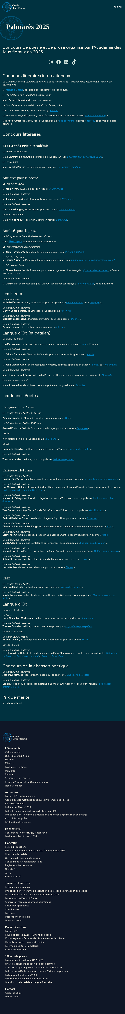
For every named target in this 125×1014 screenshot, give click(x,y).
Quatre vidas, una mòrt (95, 270)
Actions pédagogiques (17, 887)
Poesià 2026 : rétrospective (20, 796)
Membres (10, 770)
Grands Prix (11, 869)
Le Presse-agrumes (63, 459)
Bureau (9, 774)
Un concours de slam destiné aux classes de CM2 (32, 894)
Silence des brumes (70, 587)
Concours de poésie (16, 854)
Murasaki (107, 375)
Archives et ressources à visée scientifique (28, 901)
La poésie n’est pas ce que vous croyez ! (93, 260)
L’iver (83, 344)
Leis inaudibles (86, 283)
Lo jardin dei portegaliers (78, 626)
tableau (91, 120)
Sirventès (92, 518)
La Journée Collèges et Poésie (21, 898)
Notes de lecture (14, 920)
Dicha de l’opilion (11, 656)
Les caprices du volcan (93, 542)
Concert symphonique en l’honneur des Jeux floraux (33, 967)
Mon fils (66, 310)
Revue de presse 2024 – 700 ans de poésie (28, 934)
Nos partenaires (13, 785)
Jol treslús (87, 618)
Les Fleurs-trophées (16, 767)
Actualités (11, 792)
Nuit (67, 418)
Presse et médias (15, 927)
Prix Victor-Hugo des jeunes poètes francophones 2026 (35, 850)
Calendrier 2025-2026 (17, 755)
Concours (11, 842)
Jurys (8, 872)
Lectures (10, 913)
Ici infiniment (56, 188)
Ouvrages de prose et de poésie (22, 857)
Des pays (94, 302)
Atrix (108, 526)
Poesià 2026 (11, 931)
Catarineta (111, 653)
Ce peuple (82, 428)
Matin (105, 534)
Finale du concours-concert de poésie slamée (30, 963)
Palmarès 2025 (13, 876)
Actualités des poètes (17, 818)
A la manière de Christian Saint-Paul (24, 490)
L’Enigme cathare (74, 251)
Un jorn (86, 639)
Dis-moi (75, 318)
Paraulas (80, 385)
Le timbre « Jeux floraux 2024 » (22, 836)
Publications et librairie (17, 916)
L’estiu (90, 354)
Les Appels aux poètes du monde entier (26, 978)
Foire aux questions (15, 846)
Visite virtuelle (12, 752)
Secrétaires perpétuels (17, 778)
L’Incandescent (67, 209)
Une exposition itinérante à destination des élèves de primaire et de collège (46, 814)
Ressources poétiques (17, 905)
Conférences (12, 909)
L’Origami (51, 438)
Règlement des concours (18, 865)
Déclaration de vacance (18, 822)
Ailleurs (59, 327)
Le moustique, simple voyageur (101, 479)
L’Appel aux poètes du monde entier (24, 942)
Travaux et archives (17, 883)
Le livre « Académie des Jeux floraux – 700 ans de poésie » (36, 971)
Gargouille (61, 219)
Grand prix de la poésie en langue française (28, 982)
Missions (10, 763)
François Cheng (14, 89)
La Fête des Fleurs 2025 (18, 807)
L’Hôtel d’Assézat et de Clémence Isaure (26, 781)
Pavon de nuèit (30, 656)
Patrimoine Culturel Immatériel (22, 945)
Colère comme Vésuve (106, 551)
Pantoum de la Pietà (78, 449)
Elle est (69, 567)
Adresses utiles (13, 992)
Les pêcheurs (66, 120)
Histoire (9, 759)
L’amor (95, 364)
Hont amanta (109, 364)
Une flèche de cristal (78, 674)
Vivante (54, 110)
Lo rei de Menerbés (52, 656)
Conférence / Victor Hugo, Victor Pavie (26, 832)
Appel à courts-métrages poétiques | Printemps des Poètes (37, 799)
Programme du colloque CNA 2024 (24, 959)
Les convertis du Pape (68, 167)
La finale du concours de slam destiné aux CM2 (31, 811)
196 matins (67, 199)
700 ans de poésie (16, 956)
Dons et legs (11, 996)
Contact (10, 988)
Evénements (13, 828)
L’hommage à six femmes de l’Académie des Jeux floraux (36, 938)
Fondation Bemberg (96, 115)
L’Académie (13, 748)
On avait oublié (74, 302)
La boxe (84, 559)
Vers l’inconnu (96, 510)
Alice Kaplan (15, 241)
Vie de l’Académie (14, 803)
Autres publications (15, 949)
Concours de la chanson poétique (23, 861)
